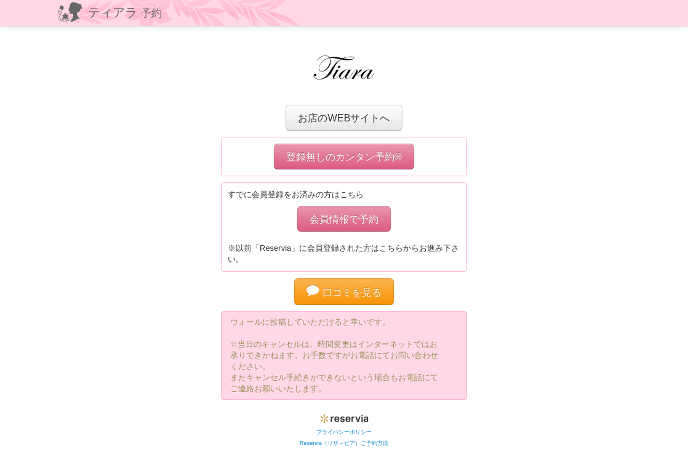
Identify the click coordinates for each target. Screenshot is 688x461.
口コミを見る (344, 292)
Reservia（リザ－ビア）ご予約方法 (344, 443)
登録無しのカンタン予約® (344, 156)
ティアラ (125, 12)
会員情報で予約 (344, 218)
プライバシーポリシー (344, 432)
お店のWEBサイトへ (344, 117)
